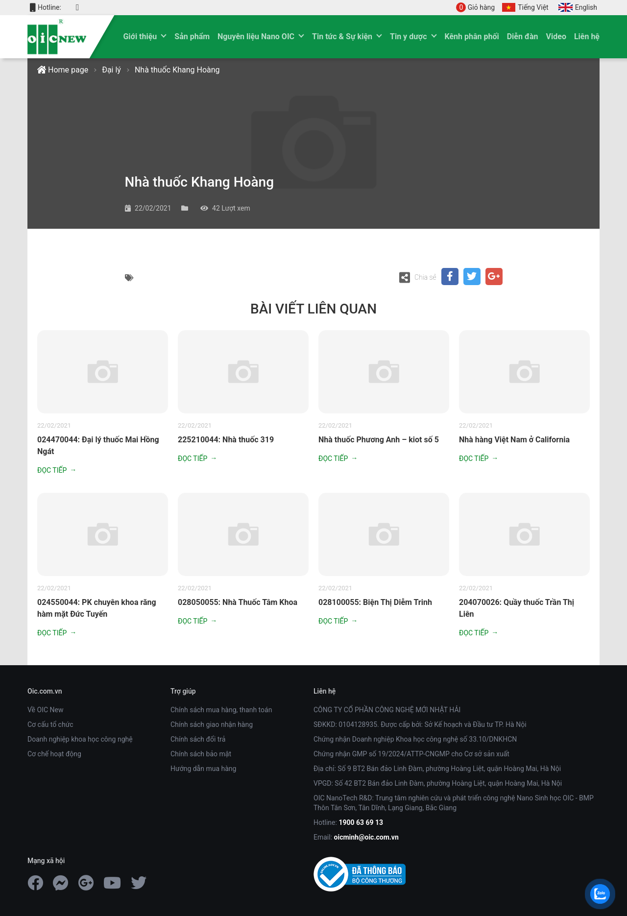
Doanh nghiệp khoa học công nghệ (80, 739)
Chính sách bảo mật (200, 754)
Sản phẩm (192, 36)
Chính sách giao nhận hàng (211, 724)
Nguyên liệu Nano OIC (255, 36)
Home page (62, 69)
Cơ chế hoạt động (54, 754)
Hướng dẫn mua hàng (203, 768)
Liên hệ (587, 36)
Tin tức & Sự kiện (342, 36)
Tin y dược (408, 36)
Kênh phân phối (472, 36)
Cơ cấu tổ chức (50, 724)
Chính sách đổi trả (197, 739)
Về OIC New (45, 710)
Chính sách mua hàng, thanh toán (221, 710)
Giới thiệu (140, 36)
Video (556, 36)
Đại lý (111, 69)
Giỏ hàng (475, 7)
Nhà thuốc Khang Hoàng (177, 69)
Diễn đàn (522, 36)
